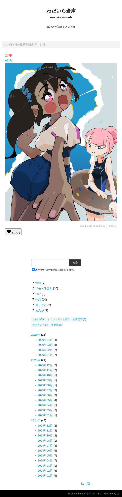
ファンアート (57, 319)
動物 (56, 324)
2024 (35, 420)
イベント (40, 324)
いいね (13, 231)
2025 (35, 360)
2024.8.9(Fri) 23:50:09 (92, 225)
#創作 (9, 60)
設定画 (78, 319)
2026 (35, 334)
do (118, 493)
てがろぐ (86, 493)
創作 (37, 319)
